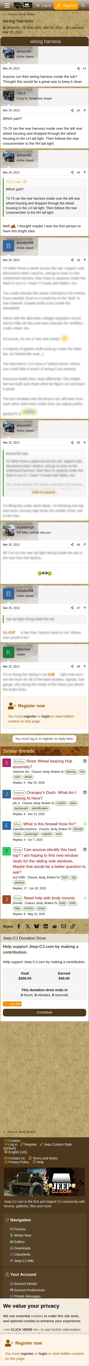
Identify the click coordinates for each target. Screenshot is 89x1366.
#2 (78, 110)
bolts (72, 903)
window (19, 882)
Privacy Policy (16, 1162)
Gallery (19, 1242)
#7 (78, 608)
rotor (17, 777)
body (62, 903)
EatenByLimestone (25, 829)
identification (40, 808)
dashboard (21, 808)
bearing (71, 771)
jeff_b (16, 803)
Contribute (44, 1012)
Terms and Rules (43, 1158)
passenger (31, 834)
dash (73, 803)
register (27, 1353)
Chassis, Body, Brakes (46, 771)
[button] (45, 492)
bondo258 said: (17, 453)
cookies (37, 1316)
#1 (84, 68)
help (17, 908)
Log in (11, 1144)
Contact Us (14, 1158)
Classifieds (21, 1254)
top (74, 877)
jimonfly (18, 903)
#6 (78, 544)
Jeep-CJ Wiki (23, 1261)
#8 (78, 666)
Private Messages (27, 1296)
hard (65, 877)
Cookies (12, 1141)
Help (38, 1162)
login (43, 1353)
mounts (28, 908)
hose (17, 834)
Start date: (45, 28)
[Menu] (7, 5)
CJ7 (12, 632)
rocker (41, 908)
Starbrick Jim (21, 771)
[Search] (83, 5)
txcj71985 (19, 877)
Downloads (22, 1248)
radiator (47, 834)
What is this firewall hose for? (49, 824)
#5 (78, 442)
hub (82, 771)
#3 (78, 172)
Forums (19, 1229)
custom (61, 803)
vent (58, 834)
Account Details (25, 1284)
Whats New (22, 1235)
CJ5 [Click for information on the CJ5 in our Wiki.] (51, 674)
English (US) (15, 1152)
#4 (78, 260)
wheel (28, 777)
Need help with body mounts (49, 898)
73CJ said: (14, 182)
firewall (78, 829)
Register (28, 1144)
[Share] (78, 68)
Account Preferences (29, 1290)
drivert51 (13, 28)
